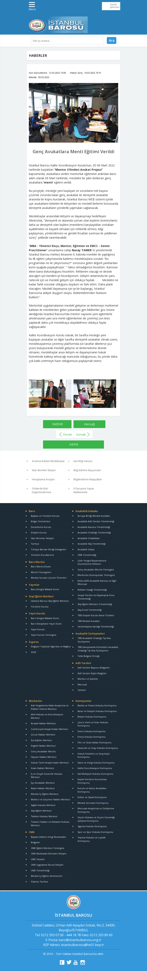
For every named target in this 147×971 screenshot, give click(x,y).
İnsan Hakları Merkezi (42, 768)
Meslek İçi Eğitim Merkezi (44, 793)
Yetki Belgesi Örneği (88, 656)
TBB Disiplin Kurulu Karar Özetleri (96, 615)
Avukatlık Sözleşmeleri (90, 633)
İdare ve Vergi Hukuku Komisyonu (96, 762)
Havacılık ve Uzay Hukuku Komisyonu (98, 747)
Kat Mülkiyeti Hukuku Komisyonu (95, 773)
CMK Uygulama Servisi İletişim (47, 864)
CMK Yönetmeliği (87, 554)
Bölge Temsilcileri (40, 521)
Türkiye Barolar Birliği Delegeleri (48, 549)
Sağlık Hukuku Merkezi (43, 805)
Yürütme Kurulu (40, 606)
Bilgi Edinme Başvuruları (87, 470)
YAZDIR (57, 424)
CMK (32, 832)
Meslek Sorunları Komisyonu (93, 802)
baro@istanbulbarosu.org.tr (80, 940)
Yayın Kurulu (37, 613)
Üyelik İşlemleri (114, 5)
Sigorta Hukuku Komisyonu (92, 826)
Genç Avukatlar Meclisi (43, 751)
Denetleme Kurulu (41, 527)
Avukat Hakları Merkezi (43, 723)
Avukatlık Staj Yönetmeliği (92, 543)
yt (76, 962)
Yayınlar (34, 585)
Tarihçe (35, 543)
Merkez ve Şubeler (88, 678)
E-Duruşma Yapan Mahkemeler (84, 490)
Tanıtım (82, 689)
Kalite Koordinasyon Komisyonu (95, 768)
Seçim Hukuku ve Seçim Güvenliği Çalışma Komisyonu (96, 819)
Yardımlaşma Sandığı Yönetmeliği (96, 626)
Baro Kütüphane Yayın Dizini (46, 623)
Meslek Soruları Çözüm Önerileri (49, 577)
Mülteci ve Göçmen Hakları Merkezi (50, 799)
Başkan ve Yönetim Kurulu (45, 515)
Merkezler (35, 701)
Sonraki (81, 434)
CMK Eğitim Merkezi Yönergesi (47, 848)
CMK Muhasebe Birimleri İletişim (48, 853)
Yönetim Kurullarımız (42, 554)
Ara (111, 40)
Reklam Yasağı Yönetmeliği (92, 589)
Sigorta (34, 642)
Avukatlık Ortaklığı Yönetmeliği (94, 532)
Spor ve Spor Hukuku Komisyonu (95, 831)
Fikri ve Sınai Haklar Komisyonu (94, 742)
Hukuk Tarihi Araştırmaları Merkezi (50, 762)
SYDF (33, 652)
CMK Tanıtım (38, 859)
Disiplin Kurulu (39, 532)
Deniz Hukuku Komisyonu (92, 731)
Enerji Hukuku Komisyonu (92, 736)
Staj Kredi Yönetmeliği (90, 609)
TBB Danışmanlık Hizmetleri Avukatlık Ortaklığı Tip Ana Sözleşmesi (98, 649)
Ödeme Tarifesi (39, 881)
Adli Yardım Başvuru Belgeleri (94, 667)
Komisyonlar (84, 701)
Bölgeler (35, 842)
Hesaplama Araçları (43, 479)
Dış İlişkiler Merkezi (41, 740)
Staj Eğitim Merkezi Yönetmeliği (95, 604)
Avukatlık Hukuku (87, 511)
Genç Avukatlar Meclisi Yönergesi (96, 569)
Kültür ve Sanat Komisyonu (92, 797)
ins (82, 962)
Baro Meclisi (37, 562)
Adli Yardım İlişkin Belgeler (92, 673)
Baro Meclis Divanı (41, 566)
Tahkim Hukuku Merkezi (44, 816)
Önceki (67, 434)
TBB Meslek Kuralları (89, 621)
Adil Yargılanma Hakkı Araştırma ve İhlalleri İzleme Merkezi (50, 707)
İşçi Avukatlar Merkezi (43, 782)
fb (62, 962)
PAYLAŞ (89, 424)
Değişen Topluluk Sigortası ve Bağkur (51, 646)
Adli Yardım (83, 663)
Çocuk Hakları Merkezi (43, 734)
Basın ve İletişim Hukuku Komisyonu (97, 711)
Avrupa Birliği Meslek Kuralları (94, 515)
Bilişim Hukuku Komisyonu (92, 716)
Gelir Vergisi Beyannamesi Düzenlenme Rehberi (92, 562)
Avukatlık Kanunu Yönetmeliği (94, 527)
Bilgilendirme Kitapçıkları (88, 479)
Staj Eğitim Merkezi (41, 596)
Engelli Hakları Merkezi (43, 745)
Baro (32, 511)
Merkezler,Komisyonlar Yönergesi (96, 575)
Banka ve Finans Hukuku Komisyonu (97, 705)
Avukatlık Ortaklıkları (89, 538)
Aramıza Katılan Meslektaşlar (48, 461)
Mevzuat (82, 684)
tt (69, 962)
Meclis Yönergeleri (41, 572)
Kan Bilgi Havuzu (83, 461)
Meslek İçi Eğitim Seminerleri (47, 875)
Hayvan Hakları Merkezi (43, 756)
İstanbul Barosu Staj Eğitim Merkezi (50, 600)
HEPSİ (73, 444)
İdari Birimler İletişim (44, 470)
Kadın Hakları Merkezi (43, 788)
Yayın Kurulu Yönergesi (43, 634)
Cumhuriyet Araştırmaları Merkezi (49, 729)
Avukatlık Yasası (86, 549)
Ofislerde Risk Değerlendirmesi (41, 490)
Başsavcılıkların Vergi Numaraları (48, 836)
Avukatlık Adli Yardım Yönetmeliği (96, 521)
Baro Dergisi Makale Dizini (45, 589)
